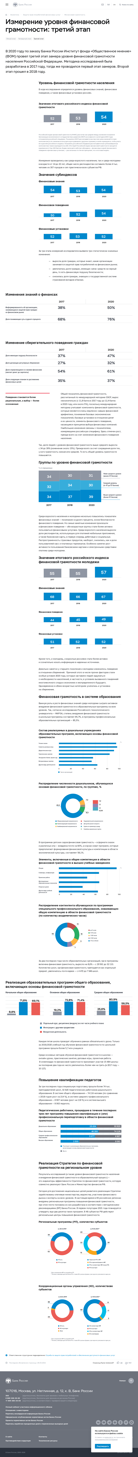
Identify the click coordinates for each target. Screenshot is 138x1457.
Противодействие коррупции (18, 1441)
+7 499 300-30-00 (13, 1401)
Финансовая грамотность (74, 15)
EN (114, 5)
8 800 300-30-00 (13, 1398)
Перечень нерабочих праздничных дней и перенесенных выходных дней (37, 1424)
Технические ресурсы (48, 1441)
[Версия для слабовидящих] (108, 4)
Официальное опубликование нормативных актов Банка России (33, 1417)
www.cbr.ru (109, 1437)
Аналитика (14, 15)
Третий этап (39, 39)
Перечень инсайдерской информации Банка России (28, 1414)
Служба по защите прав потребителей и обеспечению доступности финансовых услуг (80, 1355)
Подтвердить (103, 1446)
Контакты (43, 1437)
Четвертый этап (24, 39)
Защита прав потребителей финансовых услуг (42, 15)
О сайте (9, 1437)
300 (7, 1396)
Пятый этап (11, 39)
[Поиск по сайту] (126, 5)
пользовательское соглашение (106, 1439)
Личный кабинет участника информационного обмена (29, 1407)
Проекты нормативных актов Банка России (24, 1420)
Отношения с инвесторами (17, 1410)
